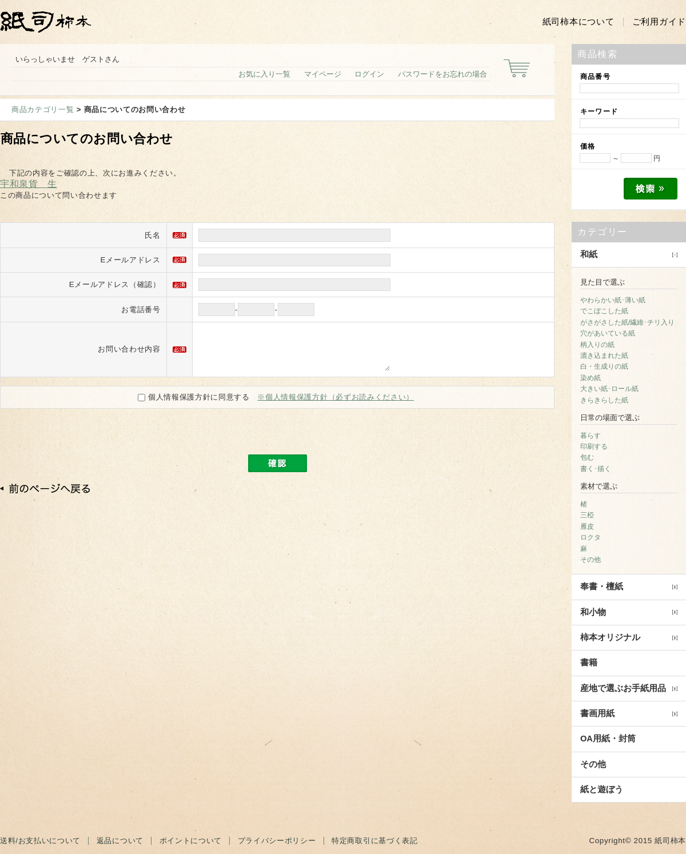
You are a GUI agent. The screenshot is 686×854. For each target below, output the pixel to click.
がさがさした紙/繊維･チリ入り (627, 322)
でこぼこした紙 (604, 311)
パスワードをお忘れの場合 (442, 74)
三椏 (587, 515)
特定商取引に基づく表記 (374, 840)
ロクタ (590, 537)
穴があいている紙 (607, 333)
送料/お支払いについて (40, 840)
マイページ (322, 74)
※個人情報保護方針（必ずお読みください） (335, 405)
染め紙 (590, 378)
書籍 (588, 662)
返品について (120, 840)
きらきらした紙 (604, 400)
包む (587, 457)
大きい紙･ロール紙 (609, 389)
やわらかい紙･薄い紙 (612, 300)
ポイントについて (190, 840)
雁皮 (587, 526)
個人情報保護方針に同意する (195, 405)
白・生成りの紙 (604, 366)
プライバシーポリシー (277, 840)
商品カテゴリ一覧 (42, 109)
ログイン (369, 74)
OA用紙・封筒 (608, 738)
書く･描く (595, 469)
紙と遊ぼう (601, 789)
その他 (590, 560)
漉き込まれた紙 (604, 356)
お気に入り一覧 (264, 74)
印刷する (594, 446)
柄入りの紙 (597, 345)
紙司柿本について (579, 21)
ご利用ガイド (659, 21)
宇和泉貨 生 (28, 184)
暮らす (590, 436)
